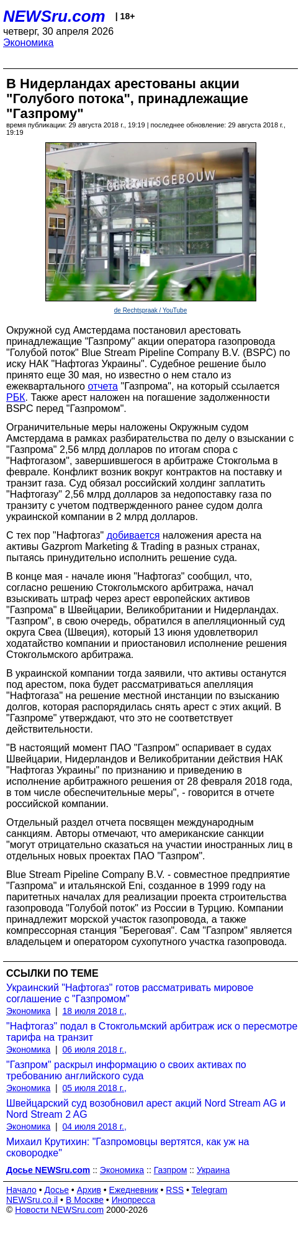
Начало (21, 1190)
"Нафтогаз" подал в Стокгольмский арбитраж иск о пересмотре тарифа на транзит (151, 1032)
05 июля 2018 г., (95, 1088)
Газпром (170, 1170)
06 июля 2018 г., (95, 1049)
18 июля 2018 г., (95, 1011)
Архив (89, 1190)
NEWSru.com (54, 16)
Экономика (28, 42)
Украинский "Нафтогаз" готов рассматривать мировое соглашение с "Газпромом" (129, 993)
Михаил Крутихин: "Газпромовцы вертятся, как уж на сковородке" (127, 1147)
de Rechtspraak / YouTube (150, 310)
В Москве (85, 1200)
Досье (56, 1190)
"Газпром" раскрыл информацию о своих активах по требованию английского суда (126, 1070)
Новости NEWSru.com (59, 1210)
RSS (175, 1190)
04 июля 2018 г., (95, 1126)
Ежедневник (133, 1190)
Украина (213, 1170)
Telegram (210, 1190)
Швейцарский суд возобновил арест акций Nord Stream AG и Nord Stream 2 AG (145, 1109)
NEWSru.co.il (32, 1200)
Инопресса (134, 1200)
